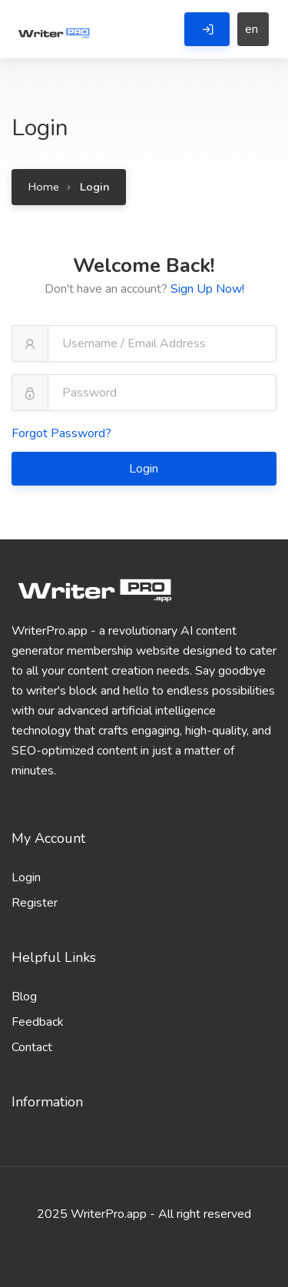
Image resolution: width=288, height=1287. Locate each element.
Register (35, 902)
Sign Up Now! (207, 288)
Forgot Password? (61, 433)
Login (145, 468)
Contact (32, 1047)
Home (43, 186)
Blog (24, 996)
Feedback (38, 1021)
